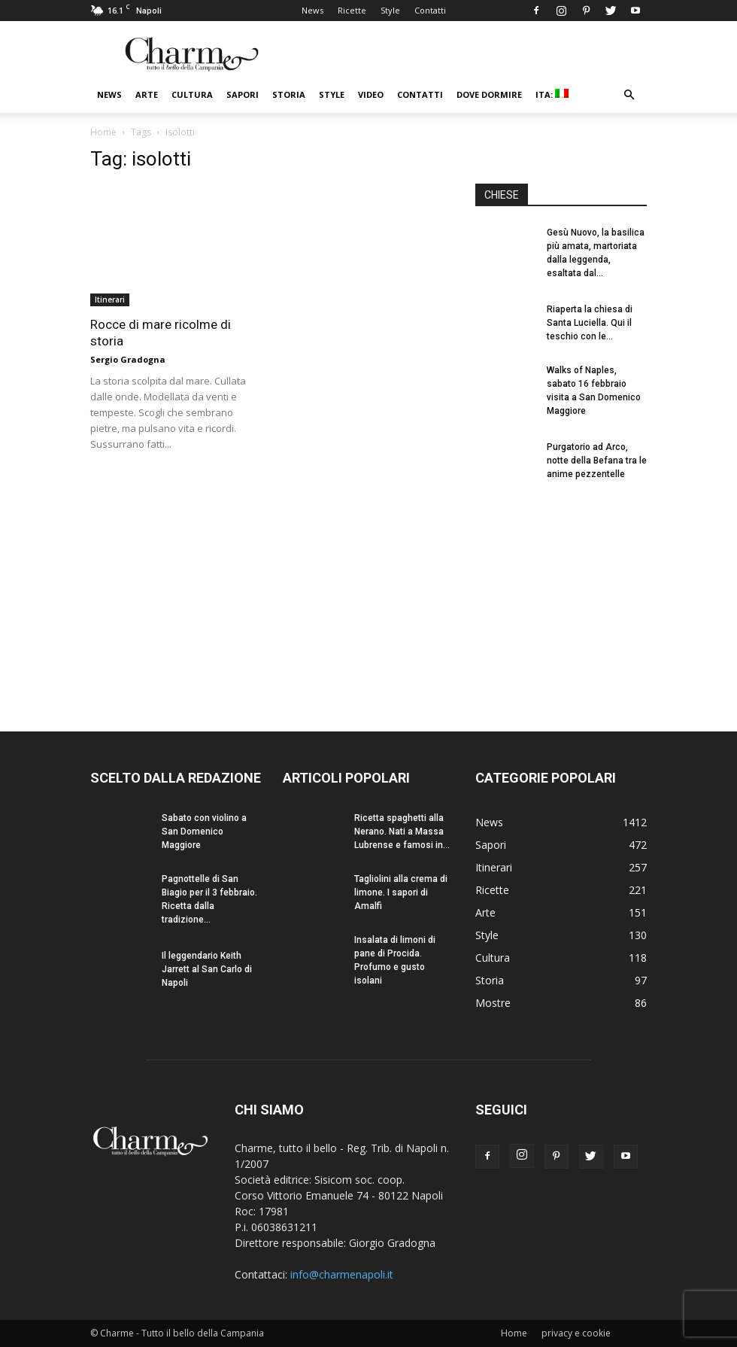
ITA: (552, 94)
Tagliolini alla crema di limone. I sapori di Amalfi (400, 892)
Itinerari (110, 299)
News (312, 10)
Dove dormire (489, 94)
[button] (629, 95)
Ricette (352, 10)
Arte (146, 94)
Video (371, 94)
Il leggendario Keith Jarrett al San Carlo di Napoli (207, 969)
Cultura (192, 94)
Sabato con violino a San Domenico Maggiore (204, 831)
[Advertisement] (561, 593)
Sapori (242, 94)
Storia (288, 94)
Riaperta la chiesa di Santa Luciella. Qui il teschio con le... (589, 323)
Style (390, 10)
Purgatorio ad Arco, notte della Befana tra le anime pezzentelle (597, 460)
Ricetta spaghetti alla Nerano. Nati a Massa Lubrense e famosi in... (402, 831)
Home (103, 132)
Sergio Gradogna (127, 359)
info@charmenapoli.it (341, 1274)
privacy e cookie (576, 1333)
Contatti (430, 10)
